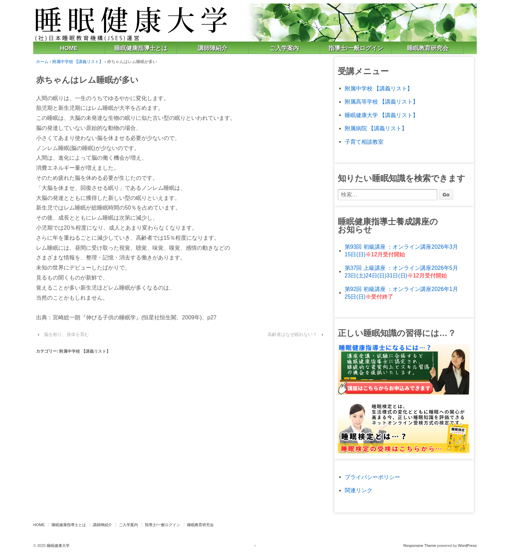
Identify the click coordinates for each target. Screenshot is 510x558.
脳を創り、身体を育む (66, 334)
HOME (69, 48)
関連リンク (358, 490)
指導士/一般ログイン (355, 48)
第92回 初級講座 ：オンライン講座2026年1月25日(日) (401, 293)
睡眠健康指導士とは (140, 48)
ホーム (42, 61)
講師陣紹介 (212, 48)
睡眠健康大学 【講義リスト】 (381, 115)
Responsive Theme (419, 545)
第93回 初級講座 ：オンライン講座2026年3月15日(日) (401, 250)
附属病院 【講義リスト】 (376, 128)
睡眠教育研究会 (427, 48)
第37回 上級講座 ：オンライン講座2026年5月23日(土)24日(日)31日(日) (401, 271)
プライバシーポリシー (372, 477)
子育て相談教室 (364, 142)
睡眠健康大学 (58, 545)
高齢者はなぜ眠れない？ (292, 334)
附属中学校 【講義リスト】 (77, 61)
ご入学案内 (284, 48)
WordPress (467, 545)
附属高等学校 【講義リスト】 (381, 102)
